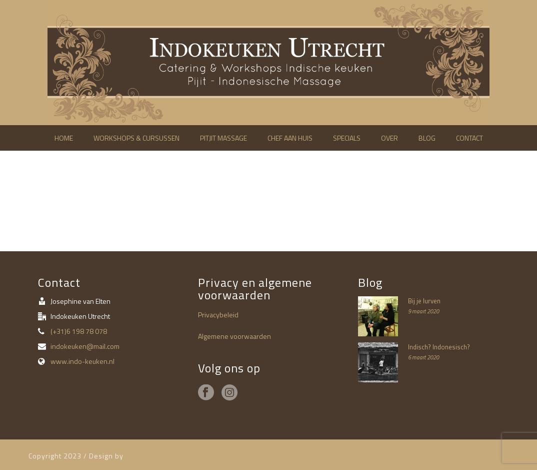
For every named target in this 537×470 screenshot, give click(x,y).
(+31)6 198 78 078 (78, 331)
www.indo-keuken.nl (82, 361)
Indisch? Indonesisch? (439, 346)
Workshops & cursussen (137, 138)
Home (63, 138)
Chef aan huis (290, 138)
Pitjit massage (223, 138)
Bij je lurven (424, 300)
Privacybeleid (218, 314)
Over (389, 138)
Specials (346, 138)
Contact (469, 138)
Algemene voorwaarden (234, 336)
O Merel (139, 455)
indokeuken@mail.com (85, 346)
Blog (427, 138)
